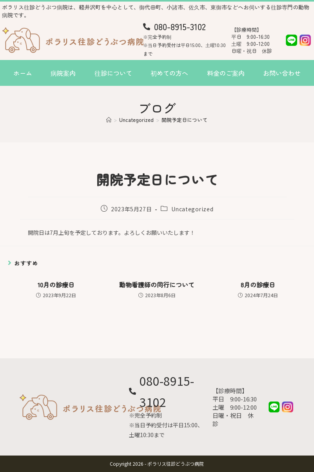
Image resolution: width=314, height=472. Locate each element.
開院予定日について (184, 119)
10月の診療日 (56, 284)
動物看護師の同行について (156, 284)
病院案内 (63, 73)
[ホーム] (108, 119)
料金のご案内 (226, 73)
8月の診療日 (258, 284)
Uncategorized (192, 209)
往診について (113, 73)
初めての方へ (169, 73)
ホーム (22, 73)
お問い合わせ (282, 73)
